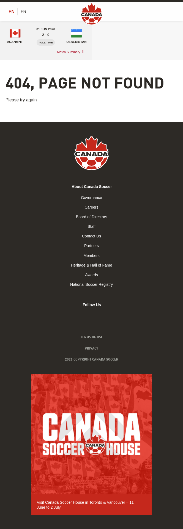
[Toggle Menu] (174, 11)
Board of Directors (91, 217)
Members (91, 255)
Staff (91, 226)
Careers (91, 207)
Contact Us (91, 236)
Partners (91, 245)
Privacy (91, 348)
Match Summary (68, 52)
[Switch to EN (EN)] (11, 12)
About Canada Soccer (92, 186)
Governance (91, 197)
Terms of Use (91, 337)
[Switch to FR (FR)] (23, 12)
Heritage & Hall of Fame (91, 265)
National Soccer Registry (91, 284)
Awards (91, 275)
